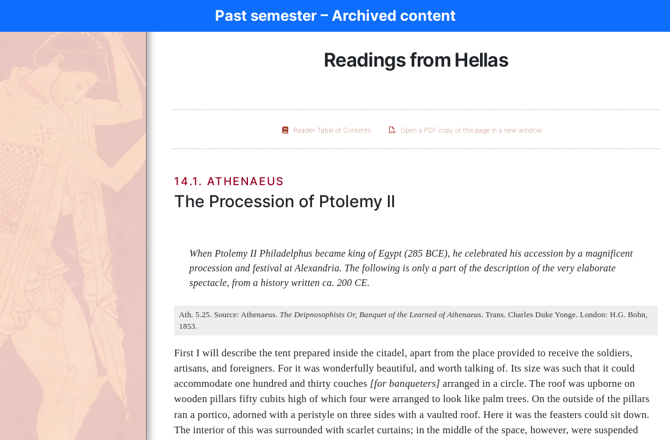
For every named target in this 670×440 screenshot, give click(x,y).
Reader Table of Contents (326, 130)
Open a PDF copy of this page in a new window (465, 130)
